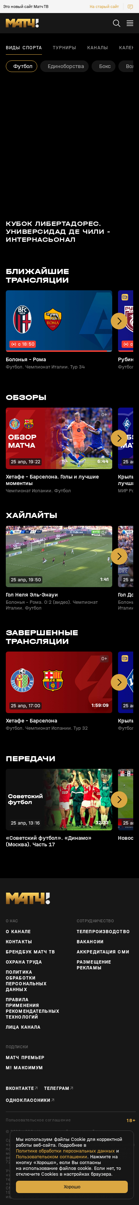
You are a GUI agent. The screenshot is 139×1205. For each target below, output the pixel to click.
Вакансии (90, 942)
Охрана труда (24, 962)
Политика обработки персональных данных (26, 981)
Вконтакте (20, 1088)
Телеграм (57, 1088)
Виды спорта (24, 48)
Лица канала (23, 1027)
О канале (18, 932)
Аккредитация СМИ (103, 952)
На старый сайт (104, 6)
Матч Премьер (25, 1058)
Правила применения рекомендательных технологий (32, 1008)
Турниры (64, 48)
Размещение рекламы (94, 965)
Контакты (19, 942)
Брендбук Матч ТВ (30, 952)
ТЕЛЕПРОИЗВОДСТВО (103, 932)
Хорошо (72, 1187)
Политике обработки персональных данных (65, 1151)
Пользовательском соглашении (51, 1157)
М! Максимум (24, 1068)
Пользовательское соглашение (38, 1120)
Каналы (97, 48)
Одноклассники (28, 1100)
